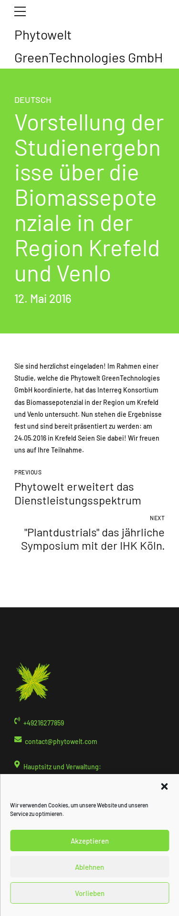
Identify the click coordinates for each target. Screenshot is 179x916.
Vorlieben (90, 893)
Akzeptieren (90, 840)
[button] (164, 786)
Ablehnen (89, 867)
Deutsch (33, 99)
